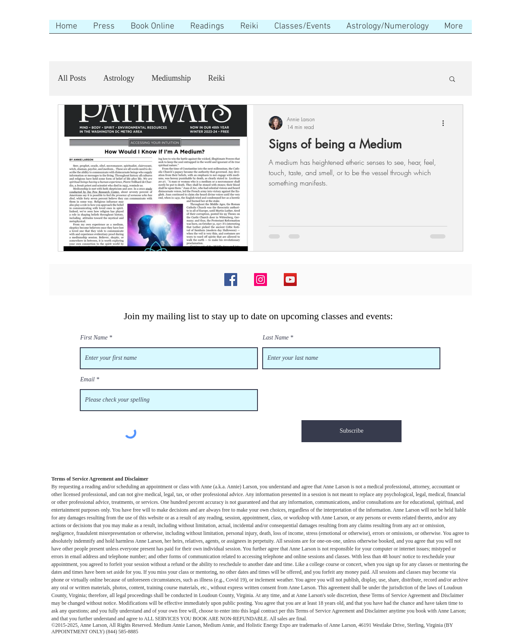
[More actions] (446, 123)
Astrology (119, 78)
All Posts (72, 78)
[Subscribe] (351, 431)
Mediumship (171, 78)
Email (87, 380)
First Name (93, 338)
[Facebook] (230, 279)
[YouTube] (290, 279)
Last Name (276, 338)
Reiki (216, 78)
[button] (452, 79)
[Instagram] (260, 279)
